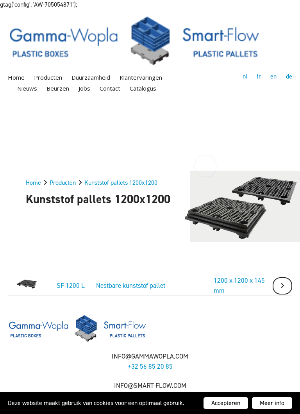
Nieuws (27, 88)
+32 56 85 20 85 (150, 366)
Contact (110, 88)
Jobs (84, 88)
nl (245, 76)
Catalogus (143, 88)
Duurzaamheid (90, 77)
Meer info (272, 403)
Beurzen (57, 88)
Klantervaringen (141, 77)
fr (259, 76)
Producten (48, 77)
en (273, 76)
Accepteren (225, 403)
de (289, 76)
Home (16, 77)
